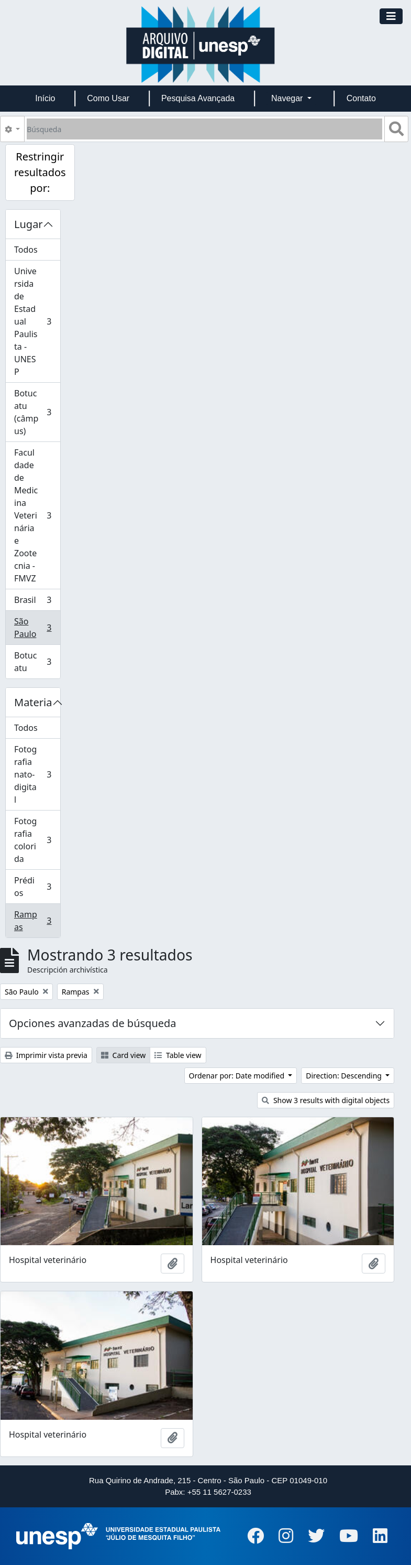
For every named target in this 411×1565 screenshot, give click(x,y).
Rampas (37, 921)
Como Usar (108, 98)
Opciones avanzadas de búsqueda (92, 1023)
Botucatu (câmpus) (37, 412)
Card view (123, 1055)
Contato (361, 98)
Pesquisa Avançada (198, 98)
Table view (177, 1055)
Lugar (28, 224)
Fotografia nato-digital (37, 774)
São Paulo (37, 628)
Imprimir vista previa (46, 1055)
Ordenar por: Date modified (237, 1076)
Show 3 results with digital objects (326, 1100)
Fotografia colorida (37, 840)
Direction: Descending (344, 1076)
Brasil (37, 602)
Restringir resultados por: (40, 172)
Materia (33, 702)
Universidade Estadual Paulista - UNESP (37, 321)
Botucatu (37, 662)
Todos (26, 249)
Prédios (37, 887)
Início (45, 98)
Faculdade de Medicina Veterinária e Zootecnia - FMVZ (37, 515)
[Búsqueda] (204, 129)
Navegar (288, 98)
